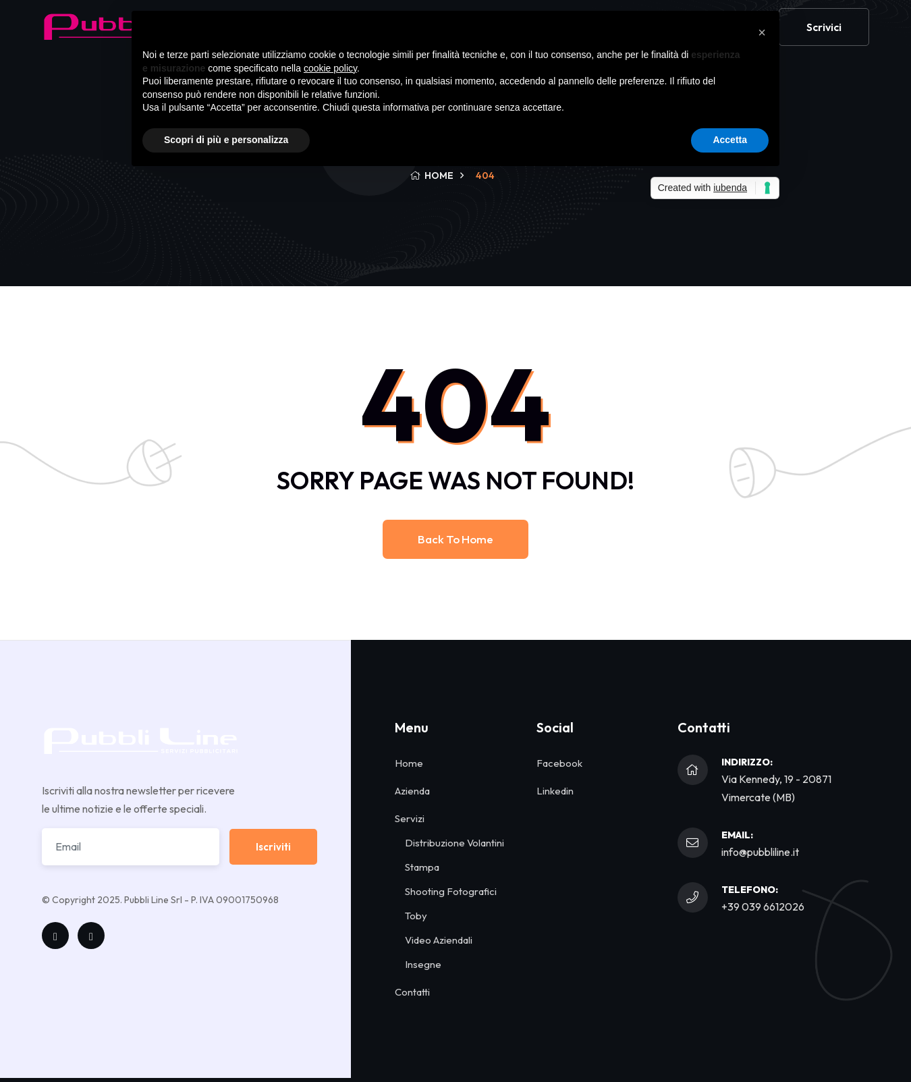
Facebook (559, 763)
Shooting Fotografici (451, 891)
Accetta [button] (730, 139)
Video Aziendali (438, 940)
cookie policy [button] (330, 68)
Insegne (423, 964)
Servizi (409, 818)
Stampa (422, 867)
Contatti (412, 991)
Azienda (412, 790)
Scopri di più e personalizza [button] (226, 139)
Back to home (455, 539)
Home (409, 763)
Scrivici (823, 36)
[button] (762, 32)
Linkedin (555, 790)
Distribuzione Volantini (454, 842)
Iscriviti (273, 846)
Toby (416, 915)
